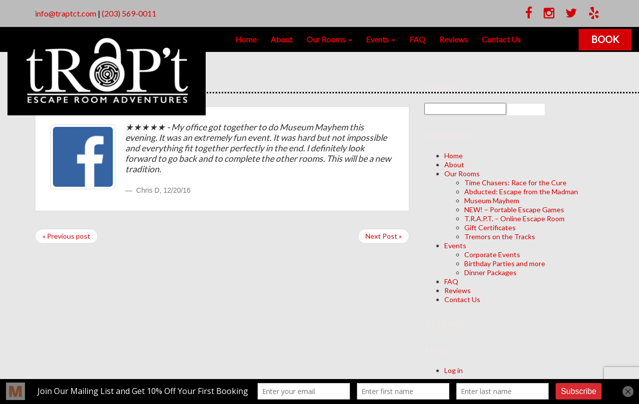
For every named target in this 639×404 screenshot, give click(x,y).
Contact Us (501, 39)
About (282, 39)
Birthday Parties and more (504, 263)
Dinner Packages (490, 272)
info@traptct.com (65, 13)
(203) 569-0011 (129, 13)
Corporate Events (492, 254)
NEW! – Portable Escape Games (514, 209)
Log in (453, 370)
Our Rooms (329, 39)
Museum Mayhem (491, 200)
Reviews (453, 39)
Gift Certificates (490, 227)
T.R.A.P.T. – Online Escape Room (514, 218)
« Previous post (66, 236)
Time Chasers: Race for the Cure (515, 182)
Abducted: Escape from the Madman (521, 191)
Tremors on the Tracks (499, 236)
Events (380, 39)
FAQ (417, 39)
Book (605, 39)
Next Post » (383, 236)
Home (246, 39)
